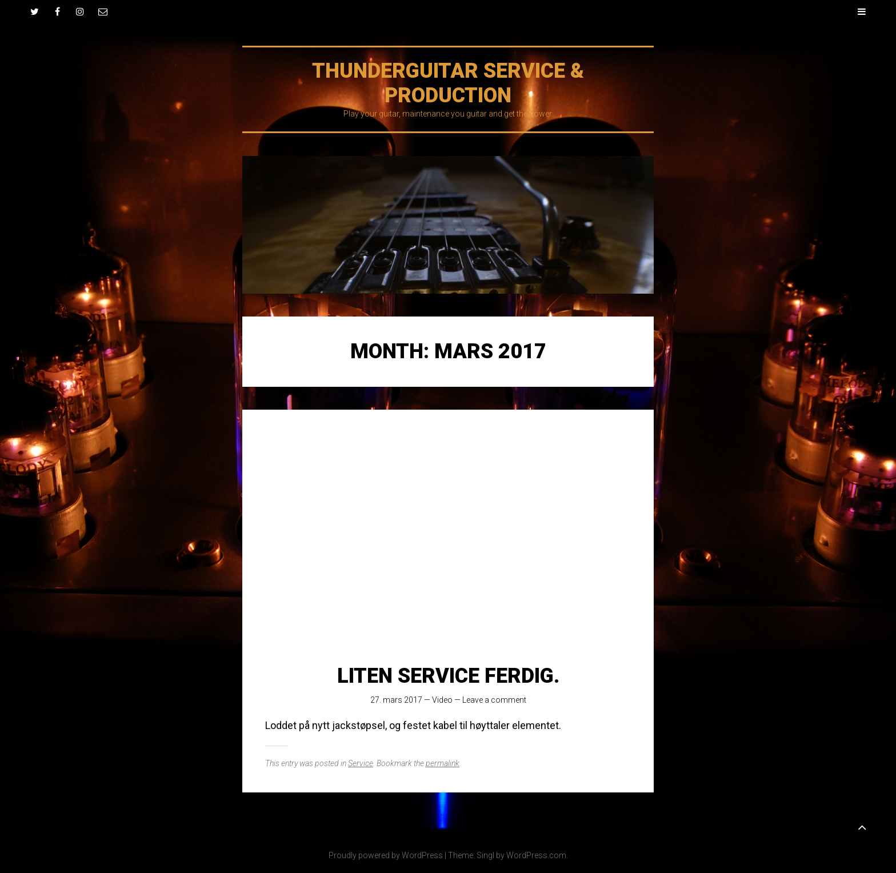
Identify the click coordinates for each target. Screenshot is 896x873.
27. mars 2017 (396, 699)
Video (442, 699)
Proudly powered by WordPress (386, 855)
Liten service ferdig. (448, 676)
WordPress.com (536, 855)
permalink (442, 763)
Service (360, 763)
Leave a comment (494, 699)
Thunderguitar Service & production (448, 83)
